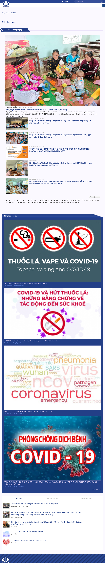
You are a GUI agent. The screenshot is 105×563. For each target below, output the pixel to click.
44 (35, 202)
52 (57, 202)
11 (37, 200)
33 (98, 200)
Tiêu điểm (19, 498)
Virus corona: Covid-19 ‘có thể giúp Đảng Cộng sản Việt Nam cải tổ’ (28, 411)
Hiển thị (94, 197)
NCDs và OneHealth (17, 517)
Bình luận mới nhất (52, 498)
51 (54, 202)
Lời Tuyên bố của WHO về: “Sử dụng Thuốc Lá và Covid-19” (26, 284)
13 (43, 200)
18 (57, 200)
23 (71, 200)
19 (59, 200)
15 (48, 200)
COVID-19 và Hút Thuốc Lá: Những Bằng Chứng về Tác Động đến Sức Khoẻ (31, 341)
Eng (66, 1)
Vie (62, 1)
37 (15, 202)
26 (79, 200)
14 (46, 200)
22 (68, 200)
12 (40, 200)
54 (62, 202)
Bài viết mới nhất (86, 498)
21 (65, 200)
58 (73, 202)
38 (18, 202)
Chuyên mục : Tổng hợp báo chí (14, 285)
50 (51, 202)
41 (26, 202)
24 (73, 200)
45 (37, 202)
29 (87, 200)
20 (62, 200)
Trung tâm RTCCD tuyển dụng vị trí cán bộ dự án (28, 540)
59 (76, 202)
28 (84, 200)
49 (48, 202)
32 (95, 200)
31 (93, 200)
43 (32, 202)
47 (43, 202)
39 (21, 202)
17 (54, 200)
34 (7, 202)
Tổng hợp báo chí (10, 216)
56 (68, 202)
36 (12, 202)
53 (59, 202)
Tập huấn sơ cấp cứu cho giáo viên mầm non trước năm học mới (34, 504)
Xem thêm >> (96, 490)
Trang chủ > (5, 13)
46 (40, 202)
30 (90, 200)
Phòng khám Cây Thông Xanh (20, 506)
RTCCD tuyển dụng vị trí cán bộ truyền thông (27, 531)
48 (46, 202)
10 (35, 200)
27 (82, 200)
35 (10, 202)
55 (65, 202)
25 (76, 200)
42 (29, 202)
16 (51, 200)
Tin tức (13, 13)
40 (24, 202)
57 (71, 202)
